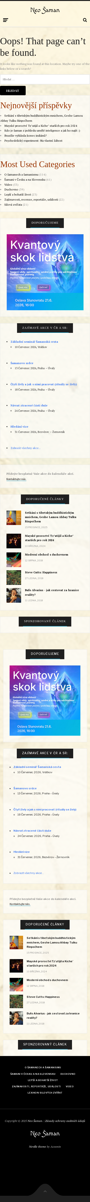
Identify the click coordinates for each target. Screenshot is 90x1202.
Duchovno (11, 189)
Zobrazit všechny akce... (26, 448)
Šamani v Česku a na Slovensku (24, 179)
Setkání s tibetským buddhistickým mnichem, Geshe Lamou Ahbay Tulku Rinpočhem (50, 517)
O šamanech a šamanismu (21, 174)
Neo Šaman (45, 10)
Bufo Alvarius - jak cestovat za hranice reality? (52, 592)
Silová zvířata (13, 204)
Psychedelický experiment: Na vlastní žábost (33, 141)
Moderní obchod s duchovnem (46, 554)
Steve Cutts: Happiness (41, 572)
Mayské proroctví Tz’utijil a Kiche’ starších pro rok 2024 (40, 126)
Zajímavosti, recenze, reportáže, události (31, 199)
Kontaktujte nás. (16, 479)
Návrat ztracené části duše (29, 405)
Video (8, 185)
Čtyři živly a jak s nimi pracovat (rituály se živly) (44, 384)
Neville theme (37, 1147)
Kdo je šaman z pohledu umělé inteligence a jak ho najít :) (42, 130)
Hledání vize (19, 426)
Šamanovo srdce (22, 363)
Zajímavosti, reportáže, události (36, 1086)
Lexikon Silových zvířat (45, 1092)
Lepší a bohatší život (17, 194)
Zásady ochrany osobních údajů (65, 1121)
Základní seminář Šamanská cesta (34, 341)
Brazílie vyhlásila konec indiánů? (25, 135)
